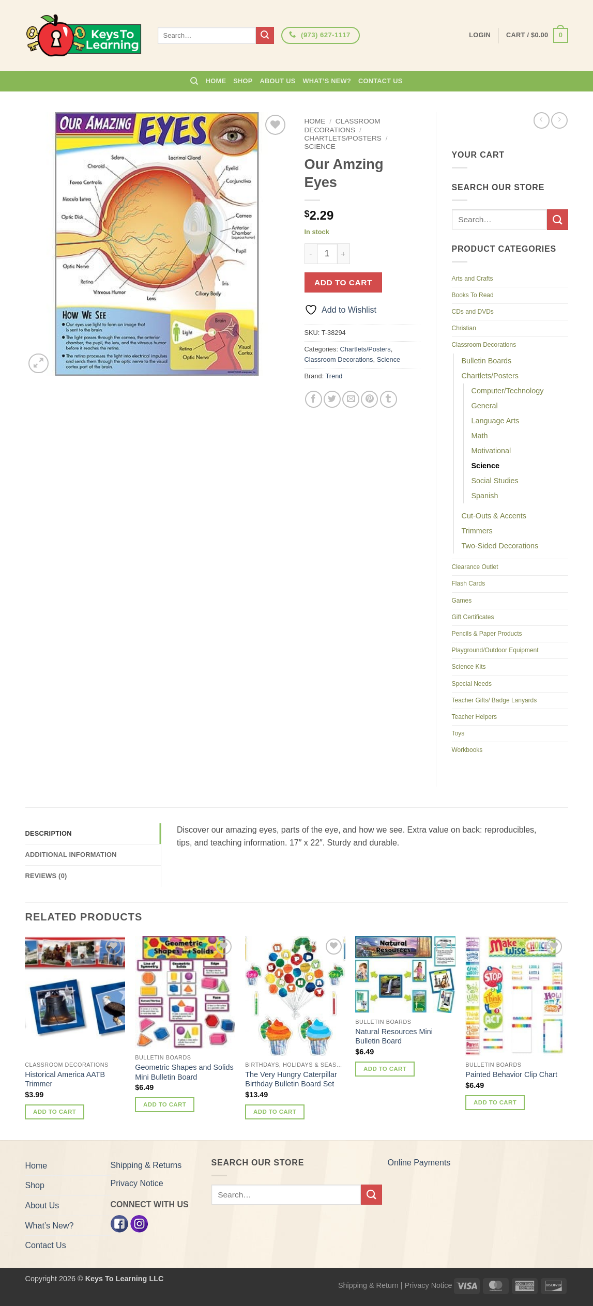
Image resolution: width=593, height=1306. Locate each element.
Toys (458, 733)
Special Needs (472, 683)
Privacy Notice (137, 1183)
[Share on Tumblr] (388, 399)
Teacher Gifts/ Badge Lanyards (494, 700)
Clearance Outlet (475, 567)
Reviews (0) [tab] (46, 876)
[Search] (194, 81)
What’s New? (326, 81)
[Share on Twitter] (332, 399)
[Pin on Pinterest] (369, 399)
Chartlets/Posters (343, 138)
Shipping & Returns (146, 1165)
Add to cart (343, 282)
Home (216, 81)
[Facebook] (119, 1223)
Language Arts (496, 421)
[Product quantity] (327, 253)
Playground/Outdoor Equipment (495, 650)
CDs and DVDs (473, 311)
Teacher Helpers (474, 716)
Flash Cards (468, 583)
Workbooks (467, 750)
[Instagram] (139, 1223)
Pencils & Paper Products (487, 633)
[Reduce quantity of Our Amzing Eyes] (311, 253)
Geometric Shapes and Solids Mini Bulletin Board (184, 1072)
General (485, 406)
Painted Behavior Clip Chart (511, 1074)
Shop (242, 81)
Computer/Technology (508, 391)
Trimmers (477, 531)
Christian (464, 328)
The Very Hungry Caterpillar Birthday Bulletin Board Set (291, 1079)
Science (320, 146)
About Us (278, 81)
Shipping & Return (368, 1285)
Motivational (491, 451)
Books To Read (473, 295)
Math (480, 436)
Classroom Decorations (343, 125)
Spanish (485, 495)
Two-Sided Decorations (500, 546)
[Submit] (264, 35)
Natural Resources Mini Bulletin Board (394, 1036)
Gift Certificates (473, 617)
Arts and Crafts (472, 278)
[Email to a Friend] (350, 399)
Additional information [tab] (71, 854)
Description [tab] (48, 833)
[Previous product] (559, 120)
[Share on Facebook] (313, 399)
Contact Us (380, 81)
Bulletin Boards (487, 361)
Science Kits (469, 666)
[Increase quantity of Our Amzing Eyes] (344, 253)
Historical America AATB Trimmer (65, 1079)
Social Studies (495, 481)
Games (462, 600)
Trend (334, 376)
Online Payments (419, 1162)
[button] (537, 35)
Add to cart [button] (54, 1112)
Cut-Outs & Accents (494, 516)
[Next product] (542, 120)
